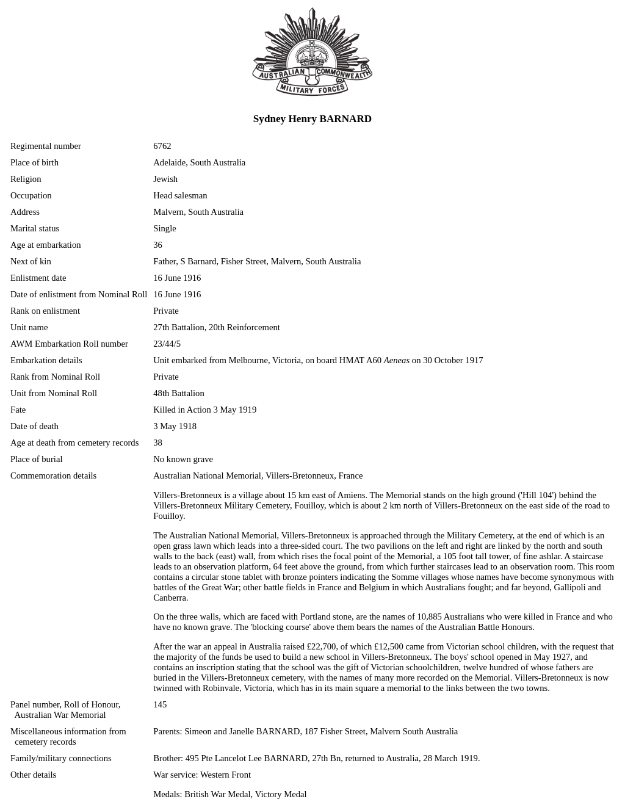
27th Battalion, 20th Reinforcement (216, 327)
